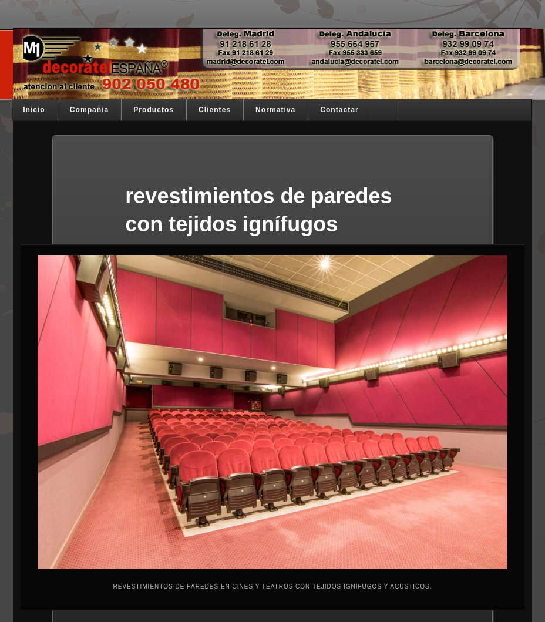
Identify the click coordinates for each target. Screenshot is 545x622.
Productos (153, 110)
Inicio (34, 110)
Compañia (89, 110)
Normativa (275, 110)
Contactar (339, 110)
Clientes (215, 110)
